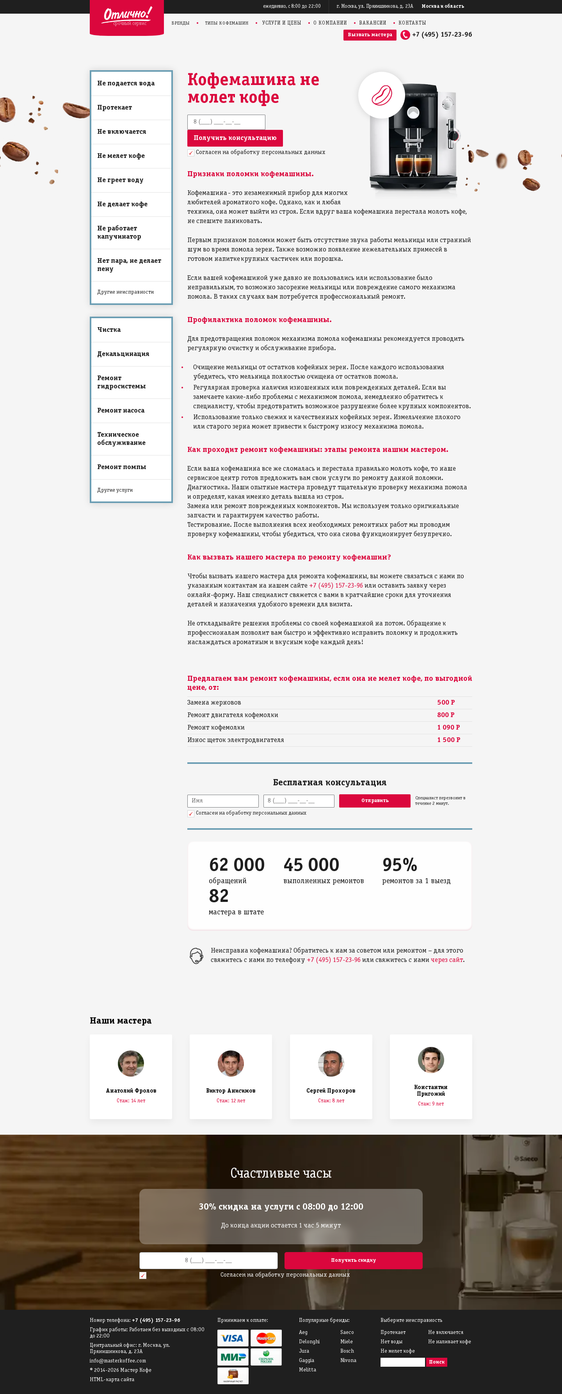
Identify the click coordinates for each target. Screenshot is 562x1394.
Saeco (347, 1332)
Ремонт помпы (121, 467)
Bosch (347, 1351)
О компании (330, 23)
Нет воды (391, 1341)
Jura (304, 1351)
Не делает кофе (122, 204)
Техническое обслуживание (121, 439)
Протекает (114, 108)
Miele (346, 1341)
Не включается (121, 132)
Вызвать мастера (370, 34)
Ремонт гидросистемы (121, 382)
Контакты (412, 23)
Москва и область (443, 6)
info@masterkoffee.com (118, 1361)
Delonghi (309, 1341)
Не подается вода (126, 83)
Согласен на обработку (260, 152)
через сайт (447, 960)
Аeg (303, 1332)
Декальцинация (123, 354)
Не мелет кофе (121, 156)
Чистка (109, 330)
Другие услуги (115, 490)
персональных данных (293, 152)
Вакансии (372, 23)
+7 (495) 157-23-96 (442, 35)
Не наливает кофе (449, 1341)
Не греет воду (120, 180)
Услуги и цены (281, 23)
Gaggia (306, 1360)
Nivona (348, 1360)
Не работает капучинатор (119, 232)
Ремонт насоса (120, 410)
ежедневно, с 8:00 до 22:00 (292, 6)
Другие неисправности (125, 292)
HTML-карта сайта (112, 1379)
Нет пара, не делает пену (129, 265)
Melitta (307, 1370)
